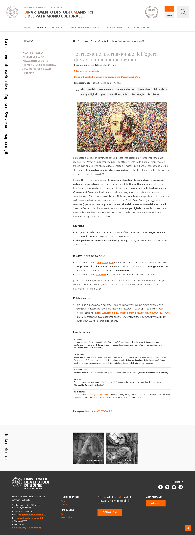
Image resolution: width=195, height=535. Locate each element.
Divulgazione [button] (113, 27)
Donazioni (109, 512)
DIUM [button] (27, 27)
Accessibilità (66, 517)
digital (91, 89)
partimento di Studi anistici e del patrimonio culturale (58, 14)
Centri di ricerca (33, 52)
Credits (64, 514)
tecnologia (138, 94)
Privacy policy (19, 527)
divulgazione (106, 89)
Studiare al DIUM (138, 27)
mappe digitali (89, 94)
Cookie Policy (34, 527)
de (82, 89)
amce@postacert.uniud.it (30, 518)
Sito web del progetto (86, 71)
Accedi (156, 503)
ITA (169, 9)
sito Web (101, 274)
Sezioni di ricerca (34, 56)
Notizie (64, 504)
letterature (160, 89)
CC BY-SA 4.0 (104, 411)
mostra (93, 357)
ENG (169, 15)
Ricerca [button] (41, 27)
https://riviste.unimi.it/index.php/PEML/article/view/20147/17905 (132, 312)
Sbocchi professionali (85, 27)
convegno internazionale (99, 394)
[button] (183, 12)
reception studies (118, 94)
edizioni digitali (125, 89)
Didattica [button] (58, 27)
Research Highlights (36, 61)
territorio (153, 94)
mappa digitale (105, 262)
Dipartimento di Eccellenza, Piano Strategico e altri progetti (40, 69)
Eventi (64, 501)
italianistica (144, 89)
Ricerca (85, 41)
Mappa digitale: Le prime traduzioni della (107, 77)
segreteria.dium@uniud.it (32, 514)
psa (103, 94)
